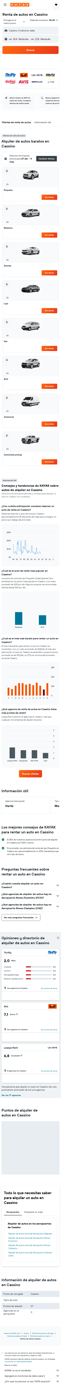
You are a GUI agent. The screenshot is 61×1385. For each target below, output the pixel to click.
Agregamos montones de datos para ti (32, 1376)
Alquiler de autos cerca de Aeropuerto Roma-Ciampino (29, 1247)
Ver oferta (49, 197)
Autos (26, 1333)
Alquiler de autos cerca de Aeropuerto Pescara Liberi (30, 1254)
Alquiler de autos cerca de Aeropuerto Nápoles (30, 1233)
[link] (30, 773)
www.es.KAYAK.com (12, 1333)
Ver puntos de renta (49, 988)
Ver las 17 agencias (11, 1095)
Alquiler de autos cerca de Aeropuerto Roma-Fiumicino (29, 1239)
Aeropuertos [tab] (12, 1212)
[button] (5, 4)
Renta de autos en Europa (43, 1333)
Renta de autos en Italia (17, 1336)
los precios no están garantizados (18, 1361)
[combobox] (14, 22)
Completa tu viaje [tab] (33, 1212)
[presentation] (58, 938)
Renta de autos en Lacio (40, 1336)
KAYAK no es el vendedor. (32, 1370)
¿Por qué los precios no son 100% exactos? (32, 1381)
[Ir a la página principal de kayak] (19, 5)
